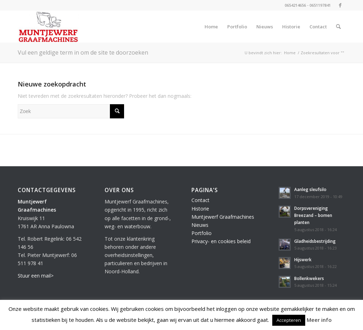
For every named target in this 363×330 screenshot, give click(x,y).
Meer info (319, 319)
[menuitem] (211, 27)
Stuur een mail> (36, 275)
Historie (200, 208)
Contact (200, 200)
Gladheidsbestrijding (315, 241)
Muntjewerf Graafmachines (222, 216)
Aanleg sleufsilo (310, 189)
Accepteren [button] (289, 320)
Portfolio (201, 233)
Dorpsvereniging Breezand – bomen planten (313, 215)
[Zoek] (338, 27)
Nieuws (199, 225)
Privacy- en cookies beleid (221, 241)
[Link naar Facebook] (340, 5)
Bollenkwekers (309, 278)
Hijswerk (303, 259)
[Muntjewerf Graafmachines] (48, 27)
